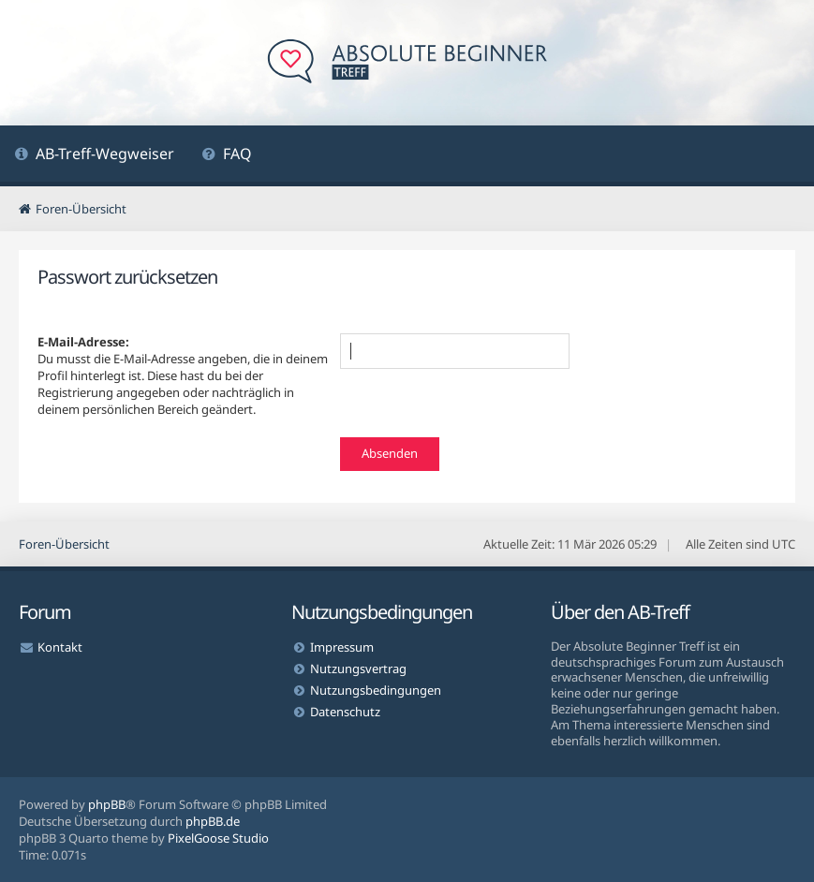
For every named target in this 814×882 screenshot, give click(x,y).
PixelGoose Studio (218, 838)
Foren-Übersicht (64, 544)
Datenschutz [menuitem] (345, 711)
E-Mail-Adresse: (83, 341)
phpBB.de (212, 821)
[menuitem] (94, 155)
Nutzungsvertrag (358, 668)
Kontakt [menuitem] (59, 647)
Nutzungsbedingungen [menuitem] (375, 690)
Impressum (342, 647)
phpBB (107, 804)
